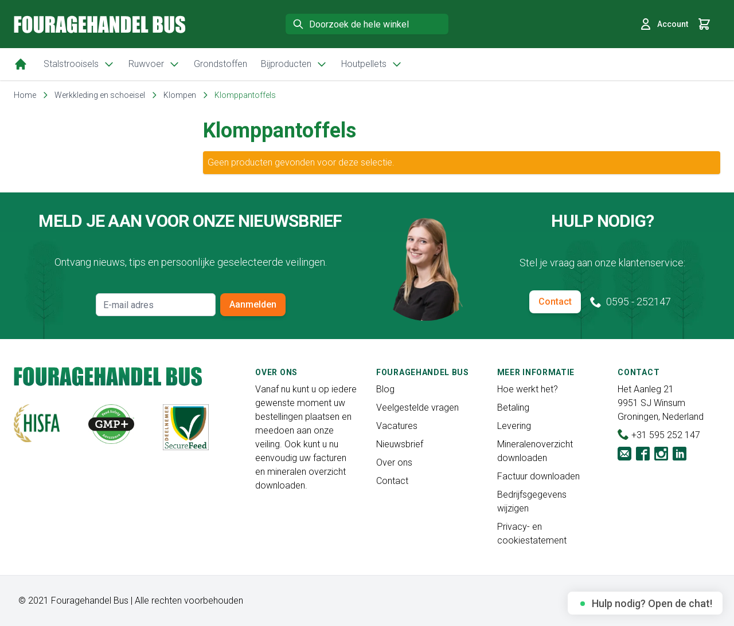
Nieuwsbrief (399, 444)
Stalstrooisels (79, 64)
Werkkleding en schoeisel (99, 95)
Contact (555, 301)
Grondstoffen (220, 63)
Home (25, 95)
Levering (514, 425)
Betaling (513, 407)
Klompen (179, 95)
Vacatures (396, 425)
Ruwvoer (154, 64)
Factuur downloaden (538, 476)
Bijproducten (294, 64)
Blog (385, 389)
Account (663, 24)
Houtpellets (372, 64)
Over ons (394, 462)
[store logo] (100, 24)
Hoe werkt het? (527, 389)
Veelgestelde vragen (417, 407)
